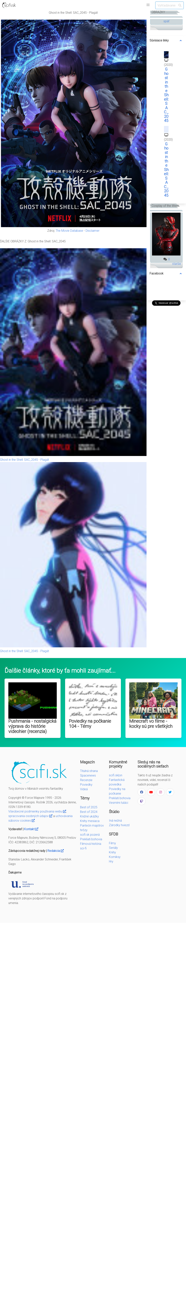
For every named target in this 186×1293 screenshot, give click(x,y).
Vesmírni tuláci (118, 802)
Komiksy (115, 857)
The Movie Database (69, 230)
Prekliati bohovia (91, 839)
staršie (176, 264)
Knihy (112, 852)
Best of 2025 (88, 807)
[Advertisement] (166, 364)
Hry (111, 861)
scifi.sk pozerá (90, 834)
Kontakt (31, 829)
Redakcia (55, 851)
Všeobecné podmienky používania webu (37, 811)
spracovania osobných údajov (30, 816)
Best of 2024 (88, 812)
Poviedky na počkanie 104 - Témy (90, 724)
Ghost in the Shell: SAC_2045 (166, 95)
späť (166, 21)
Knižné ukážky (89, 816)
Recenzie (86, 780)
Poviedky (86, 784)
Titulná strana (89, 771)
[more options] (180, 40)
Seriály (113, 848)
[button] (148, 5)
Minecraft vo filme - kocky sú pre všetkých (151, 724)
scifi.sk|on (115, 775)
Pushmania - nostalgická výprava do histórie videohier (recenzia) (32, 726)
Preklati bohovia (119, 798)
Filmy (112, 843)
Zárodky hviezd (119, 825)
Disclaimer (92, 230)
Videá (84, 789)
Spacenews (88, 775)
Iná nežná (115, 820)
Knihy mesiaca (89, 821)
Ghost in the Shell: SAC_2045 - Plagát (24, 460)
